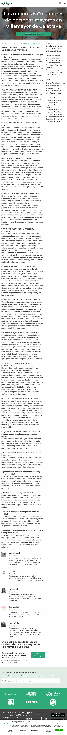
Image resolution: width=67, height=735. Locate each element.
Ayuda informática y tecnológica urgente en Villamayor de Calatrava (54, 72)
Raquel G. (14, 607)
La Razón (32, 702)
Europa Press (32, 694)
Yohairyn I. (14, 553)
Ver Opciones (48, 730)
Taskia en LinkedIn (46, 719)
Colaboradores (20, 718)
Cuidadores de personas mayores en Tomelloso (54, 111)
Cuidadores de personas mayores (20, 43)
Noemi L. (14, 571)
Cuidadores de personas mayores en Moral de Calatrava (54, 105)
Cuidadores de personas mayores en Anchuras (54, 120)
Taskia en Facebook (41, 719)
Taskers (3, 43)
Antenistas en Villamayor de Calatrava (55, 66)
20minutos (10, 702)
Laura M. (13, 589)
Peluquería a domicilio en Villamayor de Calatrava (54, 62)
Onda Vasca (53, 702)
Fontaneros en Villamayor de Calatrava (55, 78)
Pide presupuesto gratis (33, 34)
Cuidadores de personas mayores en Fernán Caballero (55, 116)
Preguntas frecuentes (5, 716)
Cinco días (10, 694)
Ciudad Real (36, 43)
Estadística (34, 730)
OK (59, 730)
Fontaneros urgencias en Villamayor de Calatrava (54, 57)
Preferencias (22, 730)
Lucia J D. (14, 623)
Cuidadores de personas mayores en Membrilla (54, 99)
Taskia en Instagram (37, 719)
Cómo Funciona (4, 713)
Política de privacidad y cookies (10, 715)
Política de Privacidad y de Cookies (53, 726)
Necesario (10, 730)
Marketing (10, 731)
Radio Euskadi (53, 694)
